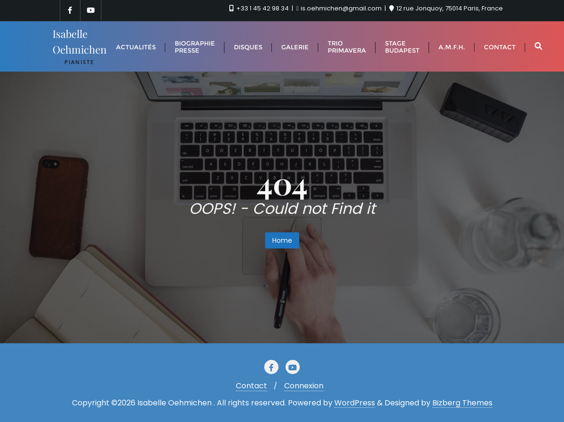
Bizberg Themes (462, 403)
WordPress (354, 403)
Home (282, 240)
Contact (251, 386)
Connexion (303, 386)
